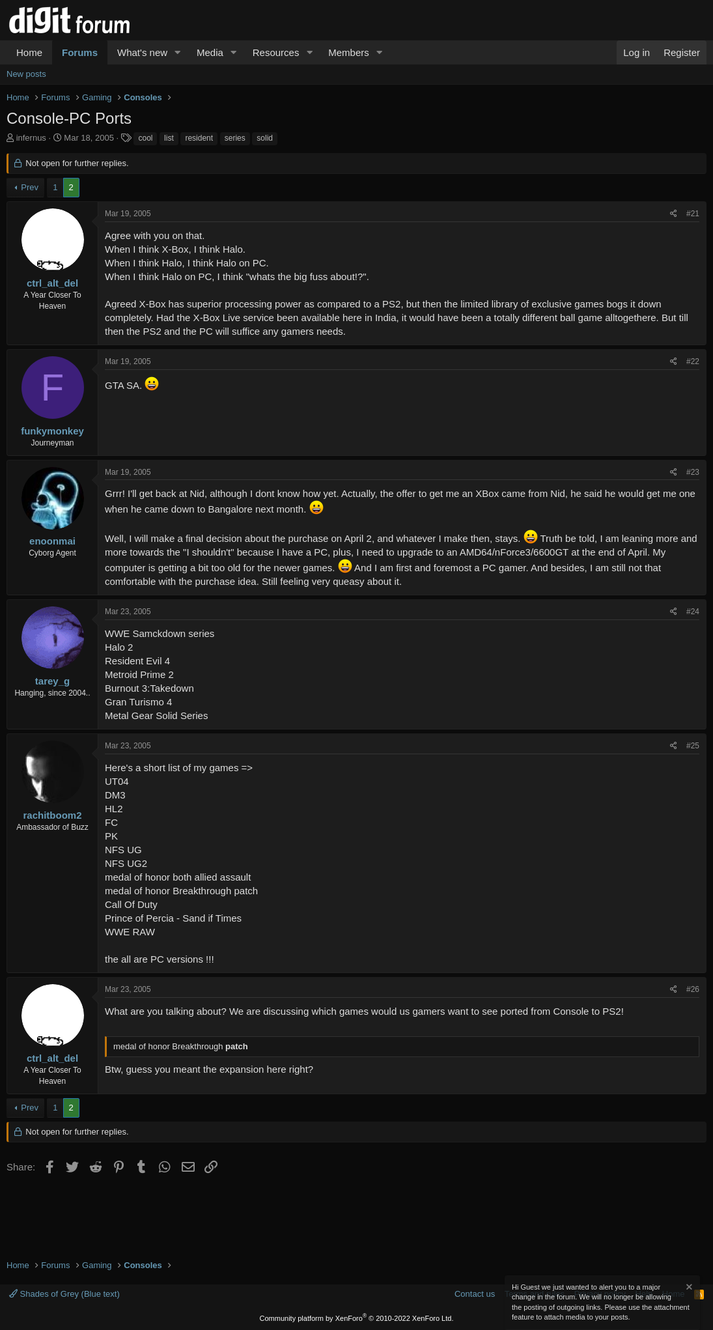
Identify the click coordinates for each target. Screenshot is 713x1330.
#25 (692, 745)
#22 (692, 361)
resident (199, 138)
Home (29, 52)
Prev (29, 187)
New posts (26, 74)
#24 (692, 611)
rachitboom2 (52, 815)
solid (265, 138)
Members (348, 52)
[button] (178, 52)
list (169, 138)
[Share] (673, 213)
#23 (692, 472)
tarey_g (52, 680)
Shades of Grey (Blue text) (64, 1294)
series (235, 138)
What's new (142, 52)
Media (210, 52)
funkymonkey (52, 430)
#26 (692, 989)
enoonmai (52, 540)
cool (145, 138)
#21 (692, 213)
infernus (31, 138)
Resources (276, 52)
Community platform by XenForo (357, 1318)
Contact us (474, 1294)
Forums (80, 52)
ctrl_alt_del (52, 283)
